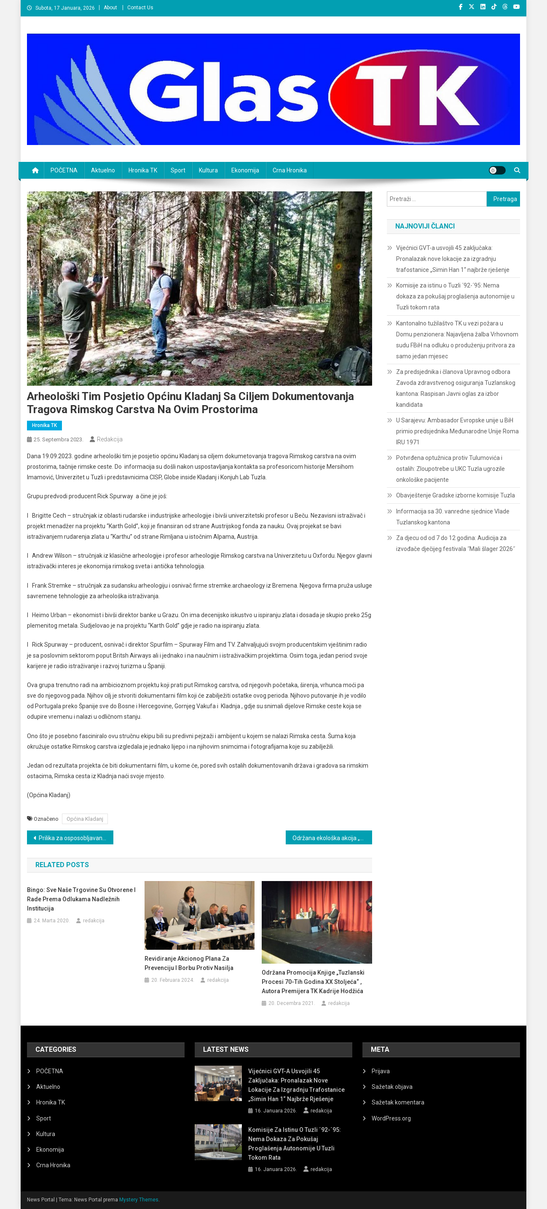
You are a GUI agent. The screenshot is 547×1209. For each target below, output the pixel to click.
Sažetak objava (392, 1086)
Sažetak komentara (398, 1102)
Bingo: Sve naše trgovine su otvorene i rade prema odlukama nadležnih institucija (81, 899)
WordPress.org (391, 1118)
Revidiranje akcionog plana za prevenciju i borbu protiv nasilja (189, 963)
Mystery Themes (138, 1200)
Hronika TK (143, 170)
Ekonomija (245, 170)
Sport (178, 170)
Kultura (208, 170)
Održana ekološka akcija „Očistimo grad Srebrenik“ (332, 838)
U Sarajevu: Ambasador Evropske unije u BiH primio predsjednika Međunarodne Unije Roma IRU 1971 (457, 431)
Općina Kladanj (85, 819)
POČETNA (64, 170)
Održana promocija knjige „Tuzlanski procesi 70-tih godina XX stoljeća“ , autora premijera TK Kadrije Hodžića (313, 981)
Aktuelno (103, 170)
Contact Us (140, 8)
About (110, 8)
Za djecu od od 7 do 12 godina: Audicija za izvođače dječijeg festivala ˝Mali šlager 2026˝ (455, 543)
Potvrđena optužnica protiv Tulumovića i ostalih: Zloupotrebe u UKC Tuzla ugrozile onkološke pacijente (450, 468)
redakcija (110, 439)
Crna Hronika (290, 170)
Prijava (381, 1071)
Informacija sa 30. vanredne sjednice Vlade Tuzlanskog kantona (452, 517)
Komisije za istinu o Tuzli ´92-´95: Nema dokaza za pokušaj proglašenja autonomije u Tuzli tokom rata (455, 296)
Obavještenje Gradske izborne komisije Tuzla (455, 495)
